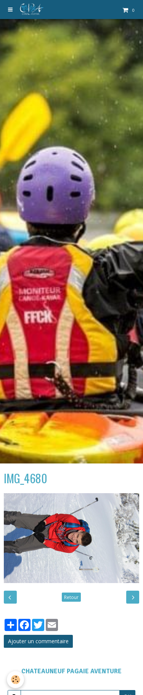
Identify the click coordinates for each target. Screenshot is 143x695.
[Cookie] (15, 679)
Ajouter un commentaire (38, 641)
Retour (71, 597)
